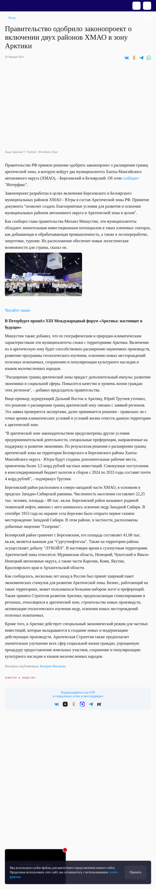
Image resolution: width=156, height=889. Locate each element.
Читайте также (17, 310)
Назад (11, 17)
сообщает (131, 178)
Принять (135, 872)
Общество (28, 677)
